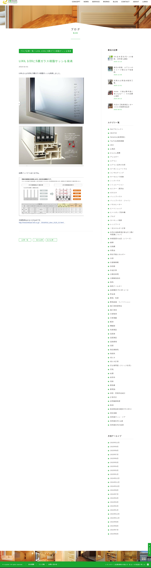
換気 (112, 282)
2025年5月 (114, 462)
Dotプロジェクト (116, 129)
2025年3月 (114, 470)
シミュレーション (117, 185)
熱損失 (112, 353)
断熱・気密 (114, 298)
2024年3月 (114, 502)
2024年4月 (114, 498)
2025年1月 (114, 474)
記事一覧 (25, 240)
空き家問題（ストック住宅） (121, 365)
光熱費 (112, 246)
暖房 (112, 322)
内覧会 (112, 250)
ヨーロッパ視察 (116, 220)
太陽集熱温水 (115, 278)
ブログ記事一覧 (27, 51)
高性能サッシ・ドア (117, 417)
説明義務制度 (115, 401)
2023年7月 (114, 530)
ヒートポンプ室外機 (117, 212)
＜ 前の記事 (38, 240)
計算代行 (113, 397)
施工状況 (113, 310)
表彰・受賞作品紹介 (117, 393)
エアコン (113, 161)
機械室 (112, 326)
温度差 (112, 334)
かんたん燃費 (115, 153)
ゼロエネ (113, 192)
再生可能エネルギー (117, 254)
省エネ (112, 357)
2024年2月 (114, 506)
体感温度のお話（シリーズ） (121, 238)
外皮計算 (113, 270)
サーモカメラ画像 (117, 177)
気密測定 (113, 330)
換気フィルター (116, 286)
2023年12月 (115, 514)
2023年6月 (114, 534)
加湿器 (112, 266)
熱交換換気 (114, 349)
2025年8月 (114, 450)
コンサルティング (117, 173)
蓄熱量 (112, 385)
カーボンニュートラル (118, 169)
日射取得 (113, 314)
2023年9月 (114, 522)
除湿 (112, 405)
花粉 (112, 381)
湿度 (112, 345)
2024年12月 (115, 478)
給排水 (112, 377)
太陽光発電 (114, 274)
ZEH (112, 145)
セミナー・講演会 (117, 188)
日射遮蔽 (113, 318)
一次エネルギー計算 (117, 228)
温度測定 (113, 338)
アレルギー (114, 157)
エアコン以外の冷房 (117, 165)
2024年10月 (115, 486)
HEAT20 (113, 133)
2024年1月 (114, 510)
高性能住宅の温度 (117, 425)
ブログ (112, 216)
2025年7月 (114, 454)
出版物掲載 (114, 262)
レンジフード (115, 224)
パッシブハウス (116, 196)
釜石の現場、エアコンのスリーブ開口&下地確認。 (123, 70)
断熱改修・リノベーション (120, 302)
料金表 (112, 294)
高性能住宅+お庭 (116, 421)
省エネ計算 (114, 361)
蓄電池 (112, 389)
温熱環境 (113, 342)
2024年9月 (114, 490)
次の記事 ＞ (51, 240)
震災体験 (113, 413)
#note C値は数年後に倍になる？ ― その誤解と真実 (123, 94)
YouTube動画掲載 (117, 141)
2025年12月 (115, 442)
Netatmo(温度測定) (117, 137)
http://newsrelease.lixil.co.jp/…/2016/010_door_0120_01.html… (42, 223)
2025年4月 (114, 466)
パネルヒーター (116, 204)
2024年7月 (114, 494)
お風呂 (112, 149)
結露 (112, 373)
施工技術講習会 (116, 306)
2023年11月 (115, 518)
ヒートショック (116, 208)
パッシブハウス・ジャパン (120, 200)
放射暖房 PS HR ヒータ (119, 290)
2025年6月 (114, 458)
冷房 (112, 258)
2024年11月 (115, 482)
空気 (112, 369)
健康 (112, 242)
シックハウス (115, 181)
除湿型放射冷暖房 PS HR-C (121, 409)
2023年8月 (114, 526)
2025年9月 (114, 446)
